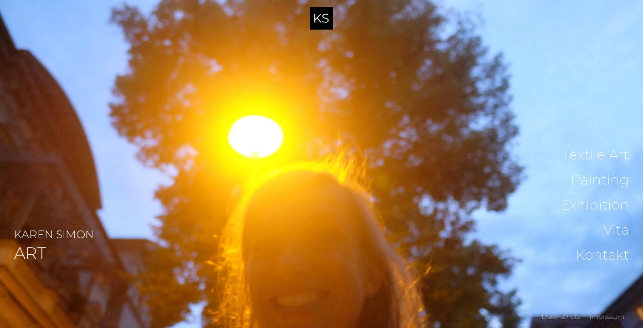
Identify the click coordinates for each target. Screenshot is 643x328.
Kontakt (602, 255)
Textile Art (595, 154)
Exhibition (595, 205)
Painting (600, 179)
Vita (616, 230)
